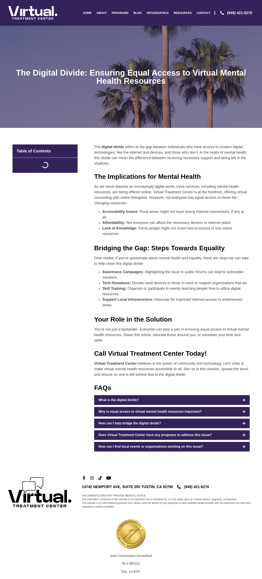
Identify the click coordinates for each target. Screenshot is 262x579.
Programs (120, 13)
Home (87, 13)
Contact (203, 13)
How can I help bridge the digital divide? (129, 423)
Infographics (158, 13)
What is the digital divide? (118, 400)
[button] (172, 400)
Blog (137, 13)
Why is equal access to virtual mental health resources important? (150, 411)
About (102, 13)
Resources (183, 13)
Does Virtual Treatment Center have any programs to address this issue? (155, 435)
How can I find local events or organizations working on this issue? (150, 446)
